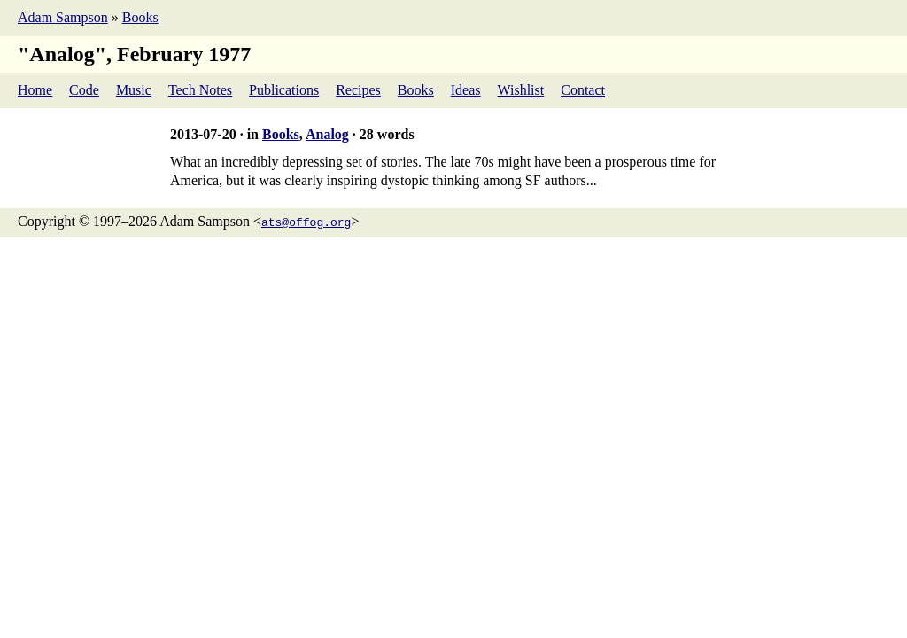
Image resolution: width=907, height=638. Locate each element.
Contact (583, 89)
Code (84, 89)
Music (133, 89)
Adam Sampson (63, 17)
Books (140, 17)
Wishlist (521, 89)
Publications (284, 89)
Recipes (358, 89)
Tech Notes (200, 89)
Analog (327, 134)
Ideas (466, 89)
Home (35, 89)
